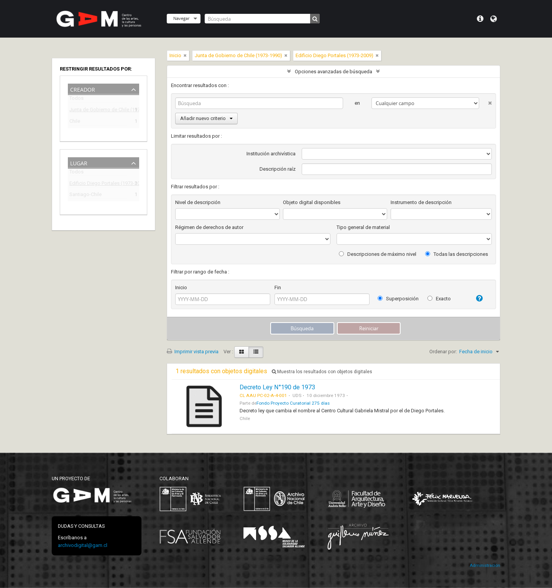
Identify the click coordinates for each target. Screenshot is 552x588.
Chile (74, 122)
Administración (485, 565)
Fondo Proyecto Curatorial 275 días (293, 403)
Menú (480, 18)
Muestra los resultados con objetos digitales (322, 371)
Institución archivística (271, 153)
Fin (277, 287)
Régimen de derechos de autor (209, 227)
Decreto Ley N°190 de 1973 (277, 387)
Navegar (181, 18)
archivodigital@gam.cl (82, 545)
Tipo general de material (363, 227)
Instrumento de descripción (421, 202)
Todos (76, 99)
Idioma (493, 18)
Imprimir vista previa (193, 351)
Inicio (181, 287)
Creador (82, 89)
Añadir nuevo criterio (206, 118)
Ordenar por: (443, 351)
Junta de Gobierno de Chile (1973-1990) (98, 110)
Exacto (439, 298)
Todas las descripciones (456, 254)
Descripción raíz (278, 169)
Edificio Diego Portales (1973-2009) (98, 184)
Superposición (398, 298)
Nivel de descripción (197, 202)
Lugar (78, 162)
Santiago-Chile (85, 195)
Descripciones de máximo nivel (377, 254)
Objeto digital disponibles (311, 202)
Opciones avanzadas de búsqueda (333, 71)
